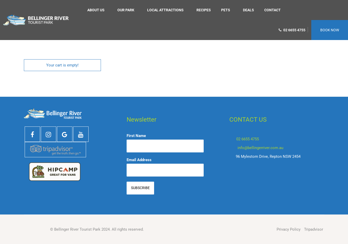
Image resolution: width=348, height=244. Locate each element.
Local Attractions (165, 10)
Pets (225, 10)
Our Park (125, 10)
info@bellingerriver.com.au (260, 147)
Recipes (203, 10)
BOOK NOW (329, 30)
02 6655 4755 (292, 30)
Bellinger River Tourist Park (77, 229)
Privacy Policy (288, 229)
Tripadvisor (313, 229)
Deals (248, 10)
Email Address (139, 160)
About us (96, 10)
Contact (272, 10)
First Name (136, 135)
